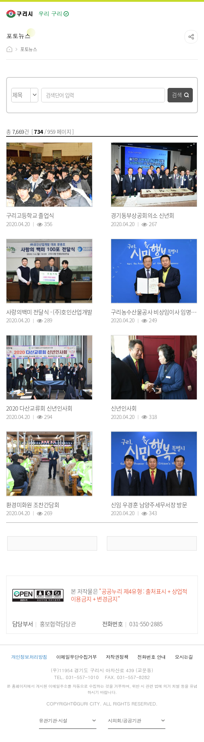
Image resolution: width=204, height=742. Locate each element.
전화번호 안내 (151, 656)
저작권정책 (117, 656)
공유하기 (191, 36)
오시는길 (184, 656)
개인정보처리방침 (29, 656)
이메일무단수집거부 (76, 656)
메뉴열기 (193, 12)
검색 (177, 94)
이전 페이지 (52, 543)
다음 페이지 (152, 543)
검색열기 (177, 12)
